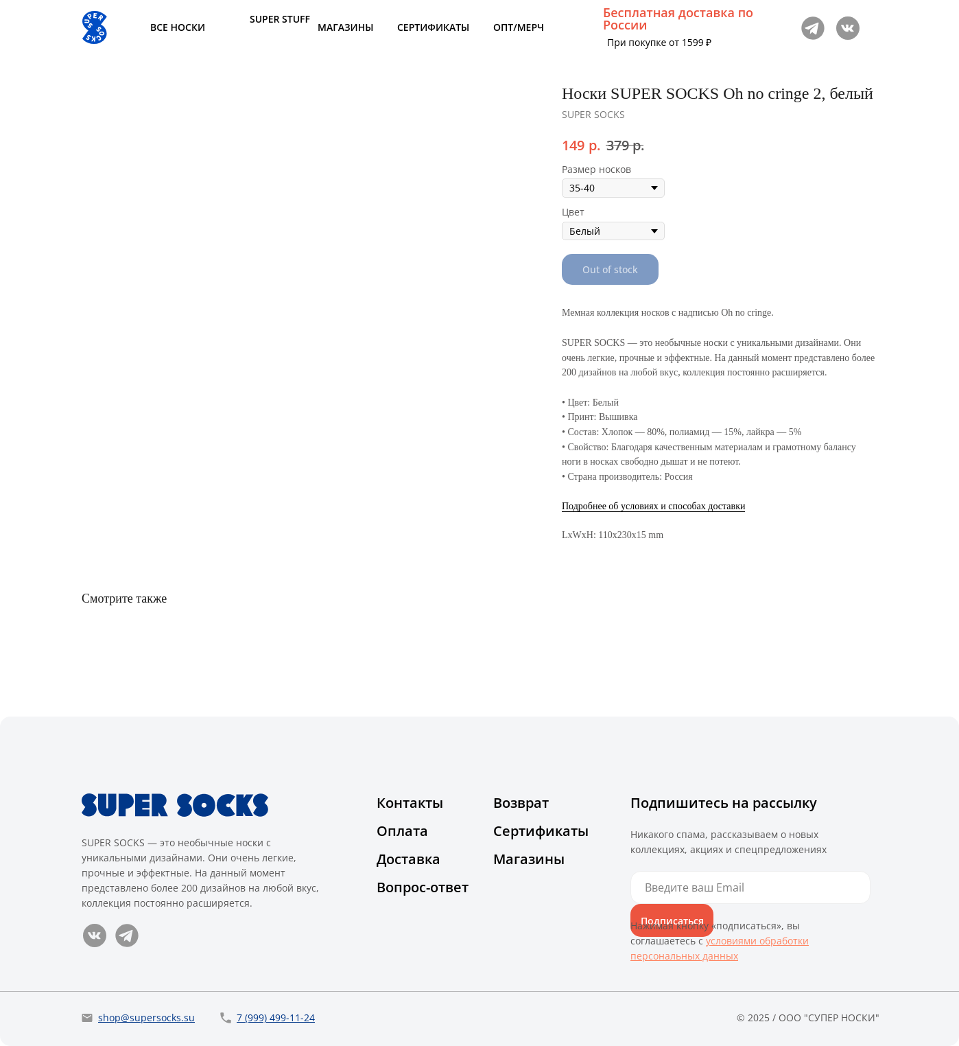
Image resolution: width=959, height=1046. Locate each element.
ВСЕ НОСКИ (177, 27)
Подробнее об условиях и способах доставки (653, 506)
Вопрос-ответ (423, 887)
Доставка (408, 859)
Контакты (410, 802)
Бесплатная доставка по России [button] (678, 18)
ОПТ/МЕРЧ (518, 27)
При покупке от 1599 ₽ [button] (659, 42)
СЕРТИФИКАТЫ (433, 27)
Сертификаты (541, 831)
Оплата (402, 831)
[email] (750, 887)
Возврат (521, 802)
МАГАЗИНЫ (345, 27)
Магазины (529, 859)
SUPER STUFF (280, 18)
